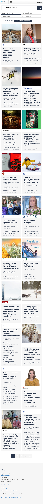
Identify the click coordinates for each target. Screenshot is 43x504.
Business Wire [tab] (6, 16)
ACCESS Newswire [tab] (27, 16)
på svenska (17, 497)
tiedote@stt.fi (5, 475)
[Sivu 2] (17, 456)
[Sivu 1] (13, 456)
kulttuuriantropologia (23, 21)
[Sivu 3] (21, 456)
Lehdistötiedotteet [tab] (8, 13)
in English (11, 497)
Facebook (4, 485)
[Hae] (19, 8)
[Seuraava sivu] (26, 456)
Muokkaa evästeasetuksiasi (9, 491)
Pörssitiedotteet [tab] (27, 13)
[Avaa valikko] (11, 2)
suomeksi (4, 497)
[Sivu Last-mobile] (30, 456)
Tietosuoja (4, 488)
